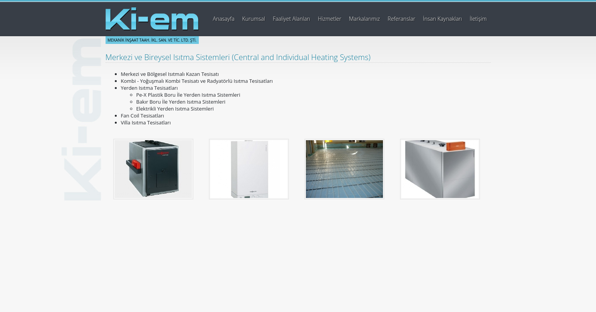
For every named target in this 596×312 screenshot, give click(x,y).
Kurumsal (253, 18)
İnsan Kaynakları (442, 18)
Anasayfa (223, 18)
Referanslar (401, 18)
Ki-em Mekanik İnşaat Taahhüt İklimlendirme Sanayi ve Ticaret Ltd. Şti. (152, 18)
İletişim (478, 18)
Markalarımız (364, 18)
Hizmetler (329, 18)
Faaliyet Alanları (291, 18)
